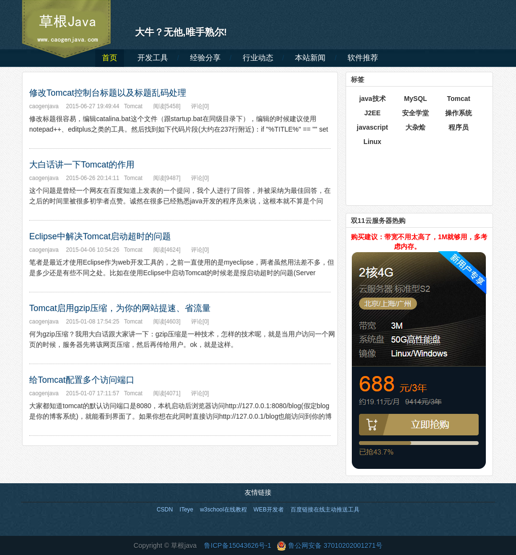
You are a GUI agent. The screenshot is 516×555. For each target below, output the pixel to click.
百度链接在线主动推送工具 (325, 509)
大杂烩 (415, 127)
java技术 (372, 98)
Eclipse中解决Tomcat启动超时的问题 (100, 236)
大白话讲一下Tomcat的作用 (82, 164)
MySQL (415, 98)
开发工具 (152, 58)
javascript (372, 127)
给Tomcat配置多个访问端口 (82, 380)
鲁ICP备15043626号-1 (237, 545)
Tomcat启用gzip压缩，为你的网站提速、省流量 (120, 308)
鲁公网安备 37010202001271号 (329, 545)
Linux (372, 141)
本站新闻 (310, 58)
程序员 (459, 127)
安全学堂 (415, 113)
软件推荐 (363, 58)
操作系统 (458, 113)
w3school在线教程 (223, 509)
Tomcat (459, 98)
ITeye (186, 509)
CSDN (165, 509)
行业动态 (258, 58)
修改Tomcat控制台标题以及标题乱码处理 (107, 93)
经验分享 (205, 58)
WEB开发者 (269, 509)
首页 (109, 58)
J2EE (372, 113)
